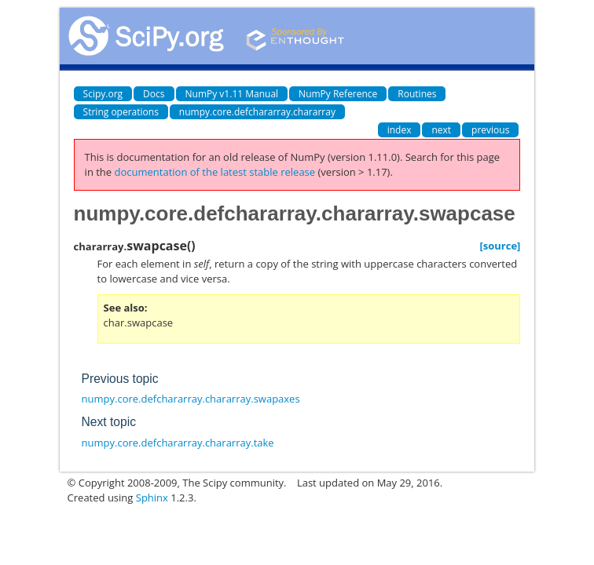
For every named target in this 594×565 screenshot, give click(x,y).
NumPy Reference (338, 93)
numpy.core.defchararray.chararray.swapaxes (191, 399)
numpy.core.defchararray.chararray (257, 111)
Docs (153, 93)
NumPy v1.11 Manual (232, 93)
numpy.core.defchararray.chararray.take (178, 443)
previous (490, 130)
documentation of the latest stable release (215, 172)
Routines (417, 93)
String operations (121, 111)
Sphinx (152, 497)
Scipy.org (103, 93)
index (399, 130)
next (441, 130)
